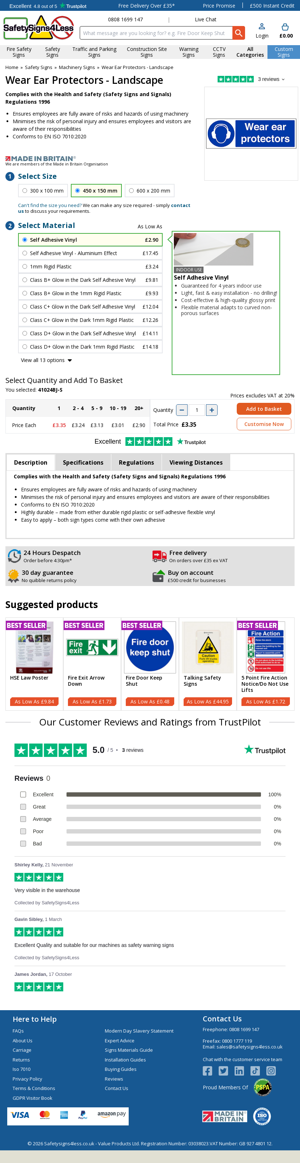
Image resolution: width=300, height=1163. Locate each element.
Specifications (83, 462)
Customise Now (264, 424)
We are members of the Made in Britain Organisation (56, 164)
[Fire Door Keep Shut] (150, 664)
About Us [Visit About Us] (23, 1040)
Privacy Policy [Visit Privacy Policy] (27, 1079)
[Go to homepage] (38, 27)
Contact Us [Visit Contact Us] (116, 1088)
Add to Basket (264, 408)
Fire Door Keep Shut (144, 681)
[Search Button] (238, 33)
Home (11, 67)
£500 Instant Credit (272, 5)
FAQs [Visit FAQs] (18, 1031)
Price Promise (219, 5)
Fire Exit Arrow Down (86, 681)
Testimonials (47, 5)
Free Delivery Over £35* (146, 5)
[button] (262, 31)
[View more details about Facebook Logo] (211, 1071)
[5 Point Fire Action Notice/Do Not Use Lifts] (266, 664)
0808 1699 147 (125, 19)
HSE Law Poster (29, 678)
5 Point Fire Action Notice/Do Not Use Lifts (264, 684)
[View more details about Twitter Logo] (227, 1071)
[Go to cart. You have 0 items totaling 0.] (285, 31)
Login (262, 35)
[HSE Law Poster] (34, 664)
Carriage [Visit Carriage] (22, 1050)
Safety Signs (38, 67)
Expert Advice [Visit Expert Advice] (119, 1040)
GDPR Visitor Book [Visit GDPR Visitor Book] (32, 1098)
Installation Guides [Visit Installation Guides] (125, 1059)
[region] (34, 647)
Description (30, 462)
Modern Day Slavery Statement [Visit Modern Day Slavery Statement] (139, 1031)
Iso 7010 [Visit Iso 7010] (21, 1069)
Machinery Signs (77, 67)
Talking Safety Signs (202, 681)
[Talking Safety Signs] (208, 664)
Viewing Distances (196, 462)
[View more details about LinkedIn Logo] (242, 1071)
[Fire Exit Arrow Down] (92, 664)
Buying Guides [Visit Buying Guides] (121, 1069)
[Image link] (150, 158)
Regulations (136, 462)
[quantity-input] (197, 410)
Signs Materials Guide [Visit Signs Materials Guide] (129, 1050)
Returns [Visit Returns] (21, 1059)
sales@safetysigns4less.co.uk (250, 1046)
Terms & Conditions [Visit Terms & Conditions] (34, 1088)
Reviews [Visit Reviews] (114, 1079)
